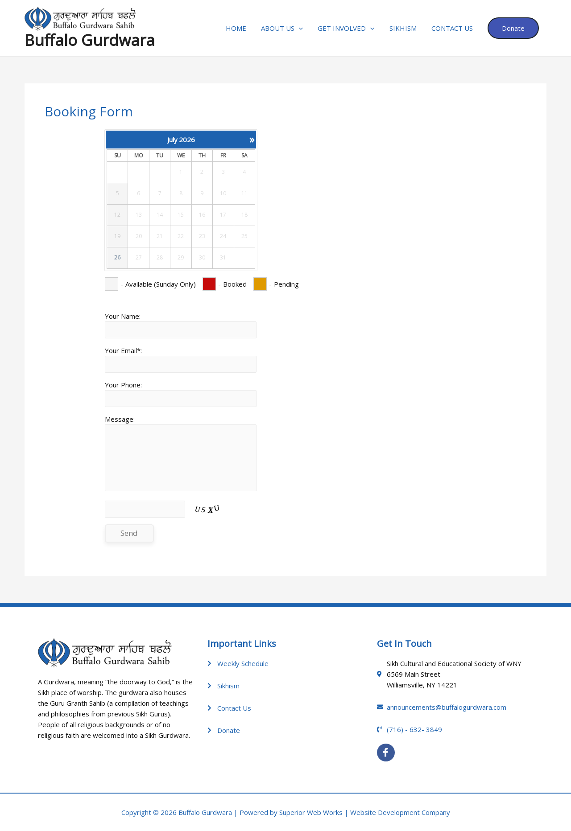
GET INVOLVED (351, 28)
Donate (514, 28)
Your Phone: (123, 384)
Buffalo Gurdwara (90, 39)
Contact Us (454, 28)
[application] (305, 28)
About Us (289, 28)
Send (129, 533)
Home (244, 28)
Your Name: (123, 316)
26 (117, 257)
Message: (120, 419)
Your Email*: (123, 350)
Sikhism (406, 28)
